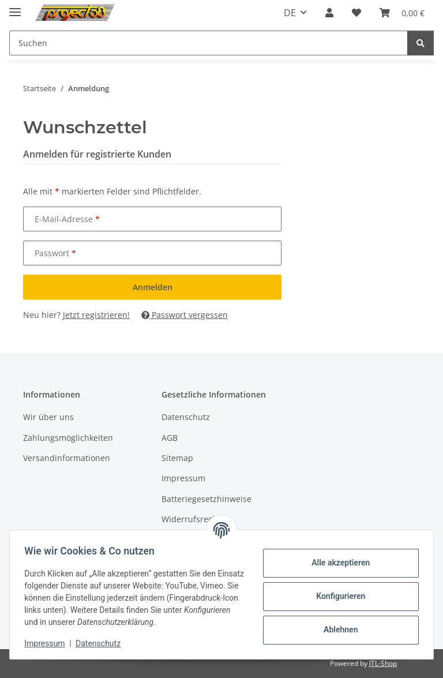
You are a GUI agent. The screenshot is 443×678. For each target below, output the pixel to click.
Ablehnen (337, 629)
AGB (170, 437)
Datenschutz (102, 643)
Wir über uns (48, 416)
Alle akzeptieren (336, 562)
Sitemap (177, 457)
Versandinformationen (66, 457)
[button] (329, 12)
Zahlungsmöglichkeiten (68, 437)
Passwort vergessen (184, 314)
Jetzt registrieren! (96, 314)
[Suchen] (420, 43)
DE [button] (290, 12)
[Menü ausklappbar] (15, 7)
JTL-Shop (383, 663)
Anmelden (152, 287)
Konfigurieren (336, 596)
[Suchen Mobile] (208, 43)
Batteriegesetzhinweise (206, 498)
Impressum (48, 643)
